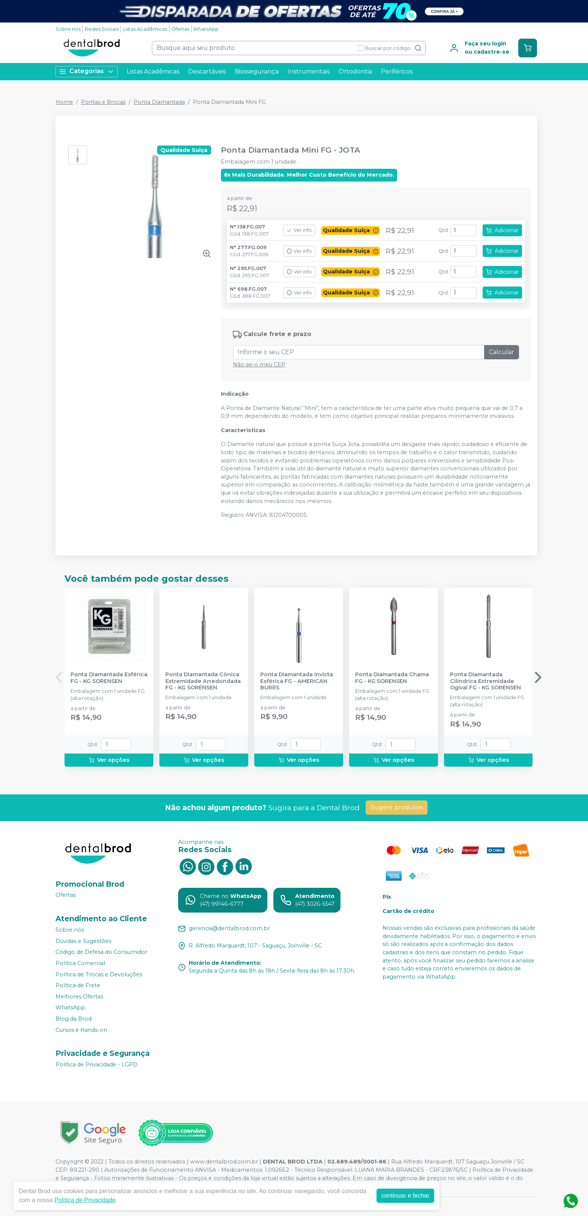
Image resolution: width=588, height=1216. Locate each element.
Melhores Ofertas (79, 996)
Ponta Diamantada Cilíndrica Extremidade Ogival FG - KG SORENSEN (485, 681)
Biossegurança (257, 71)
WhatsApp (206, 29)
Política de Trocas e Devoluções (99, 974)
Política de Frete (78, 985)
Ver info (299, 230)
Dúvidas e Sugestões (83, 941)
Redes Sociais (102, 29)
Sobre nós (68, 29)
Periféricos (396, 71)
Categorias (86, 71)
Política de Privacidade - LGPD (97, 1064)
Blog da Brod (74, 1018)
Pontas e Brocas (103, 102)
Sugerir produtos (396, 807)
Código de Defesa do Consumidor (101, 952)
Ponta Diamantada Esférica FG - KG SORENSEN (108, 677)
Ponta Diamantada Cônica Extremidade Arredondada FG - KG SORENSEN (203, 681)
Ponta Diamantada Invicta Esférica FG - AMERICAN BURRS (296, 681)
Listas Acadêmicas (145, 29)
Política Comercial (80, 963)
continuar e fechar (405, 1195)
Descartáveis (207, 71)
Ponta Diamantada (159, 102)
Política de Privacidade (85, 1200)
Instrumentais (309, 71)
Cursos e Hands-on (81, 1030)
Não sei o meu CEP (259, 364)
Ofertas (180, 29)
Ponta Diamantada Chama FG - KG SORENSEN (392, 677)
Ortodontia (355, 71)
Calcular (501, 352)
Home (64, 102)
